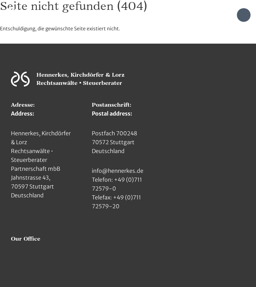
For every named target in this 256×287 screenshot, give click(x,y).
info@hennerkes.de (117, 170)
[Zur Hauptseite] (12, 14)
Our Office (25, 239)
